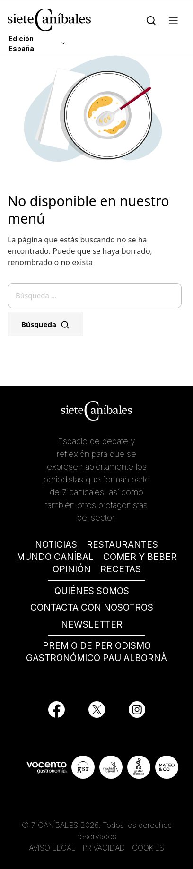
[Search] (151, 20)
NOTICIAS (56, 544)
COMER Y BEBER (140, 556)
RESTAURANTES (122, 544)
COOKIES (148, 847)
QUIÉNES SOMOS (91, 590)
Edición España (21, 43)
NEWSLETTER (92, 624)
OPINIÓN (72, 569)
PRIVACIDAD (105, 847)
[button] (173, 20)
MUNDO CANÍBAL (55, 556)
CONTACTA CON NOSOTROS (91, 607)
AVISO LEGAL (52, 847)
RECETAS (120, 569)
